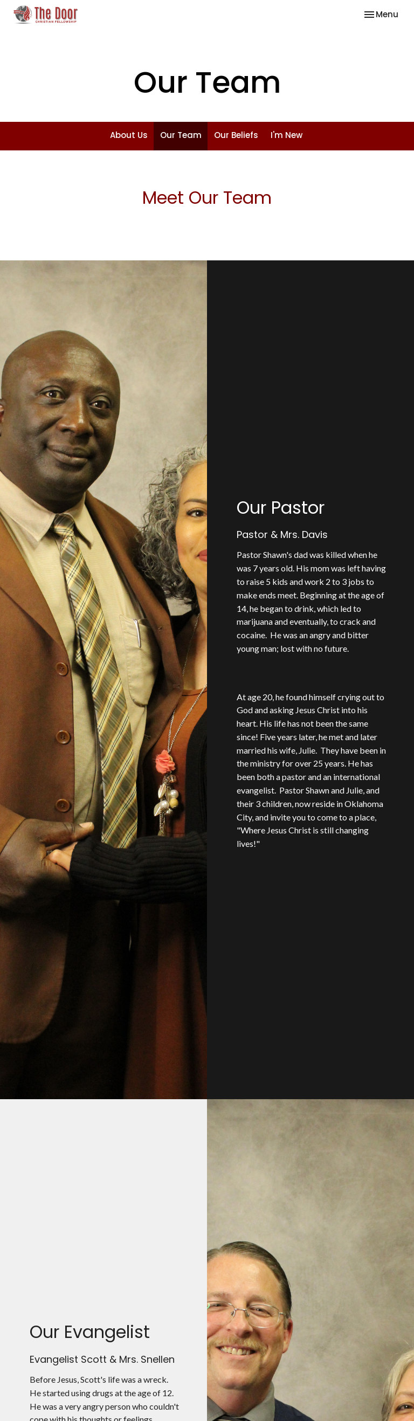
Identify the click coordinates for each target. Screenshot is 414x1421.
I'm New (286, 135)
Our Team (181, 135)
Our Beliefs (236, 135)
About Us (129, 135)
